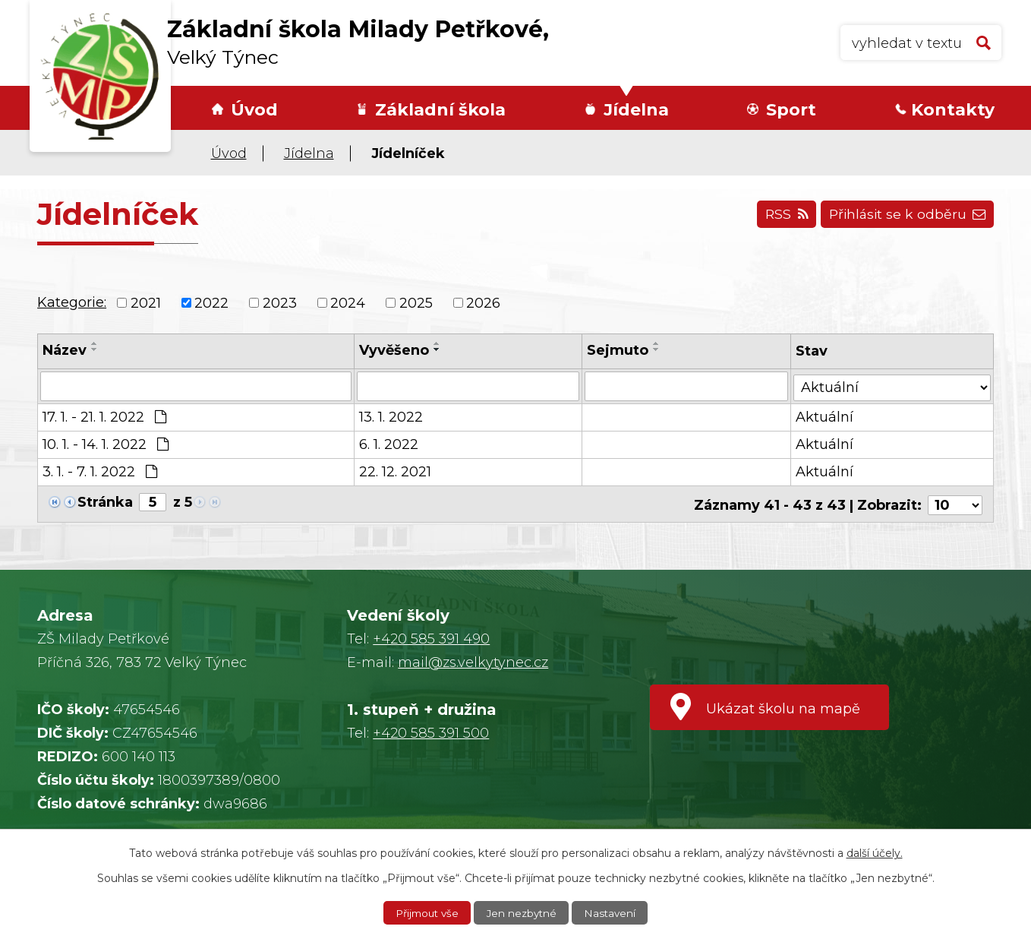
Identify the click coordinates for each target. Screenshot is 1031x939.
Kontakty (953, 110)
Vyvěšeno (394, 350)
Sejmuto (618, 350)
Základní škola (440, 110)
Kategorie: (71, 302)
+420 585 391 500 (431, 733)
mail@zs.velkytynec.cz (473, 662)
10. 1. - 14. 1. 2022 (106, 443)
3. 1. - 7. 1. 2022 (100, 471)
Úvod (254, 110)
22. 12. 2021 (395, 471)
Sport (791, 110)
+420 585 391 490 (431, 639)
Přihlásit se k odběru (904, 216)
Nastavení (613, 912)
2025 (416, 302)
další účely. (875, 852)
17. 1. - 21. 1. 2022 (104, 416)
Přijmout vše (425, 912)
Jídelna (636, 110)
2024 (347, 302)
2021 (146, 302)
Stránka (105, 501)
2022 (211, 302)
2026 (483, 302)
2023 (280, 302)
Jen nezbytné (523, 912)
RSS (780, 216)
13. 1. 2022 (391, 416)
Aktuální (825, 416)
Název (65, 350)
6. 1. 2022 (388, 443)
